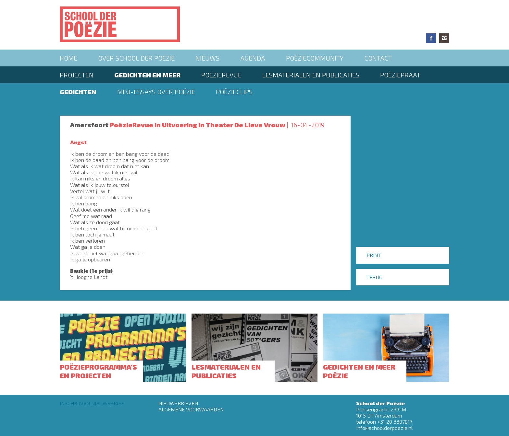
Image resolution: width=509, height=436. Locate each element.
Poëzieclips (234, 92)
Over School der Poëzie (136, 58)
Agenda (252, 58)
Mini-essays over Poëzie (156, 92)
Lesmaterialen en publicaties (310, 75)
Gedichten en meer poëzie (359, 370)
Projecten (76, 75)
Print (373, 255)
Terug (374, 277)
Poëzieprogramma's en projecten (98, 370)
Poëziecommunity (314, 58)
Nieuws (207, 58)
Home (68, 58)
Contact (378, 58)
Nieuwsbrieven (178, 403)
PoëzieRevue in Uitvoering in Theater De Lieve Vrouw (197, 125)
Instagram (444, 38)
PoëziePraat (400, 75)
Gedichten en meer (147, 75)
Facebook (431, 38)
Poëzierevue (221, 75)
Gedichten (78, 92)
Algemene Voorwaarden (191, 409)
